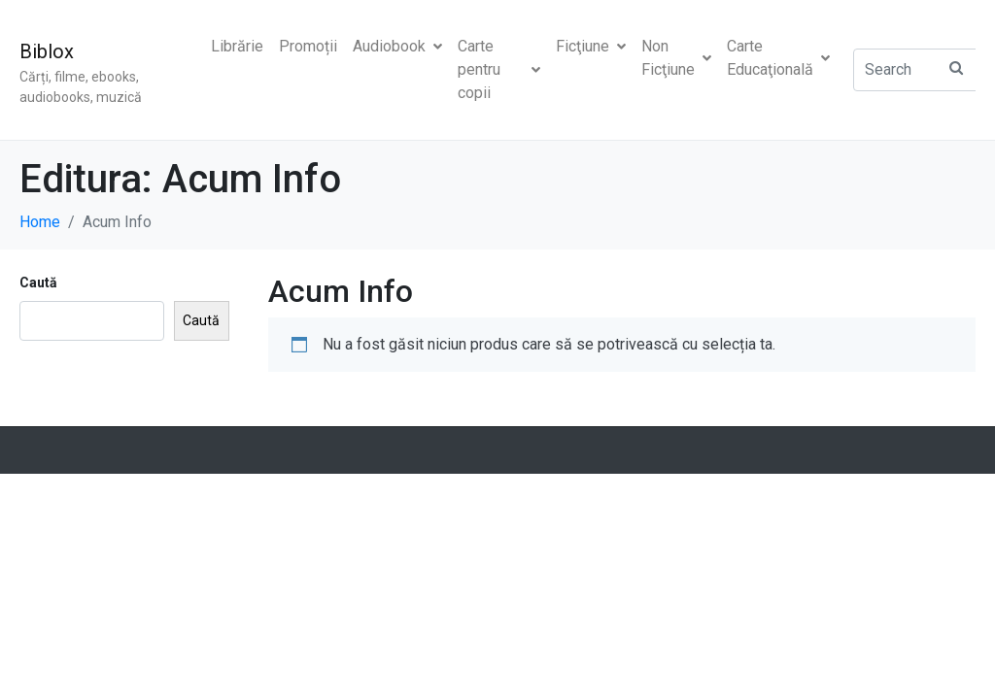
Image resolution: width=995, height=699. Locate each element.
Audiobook (397, 46)
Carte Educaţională (778, 58)
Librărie (237, 46)
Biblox (46, 51)
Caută (38, 282)
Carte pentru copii (499, 69)
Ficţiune (591, 46)
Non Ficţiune (676, 58)
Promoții (308, 46)
